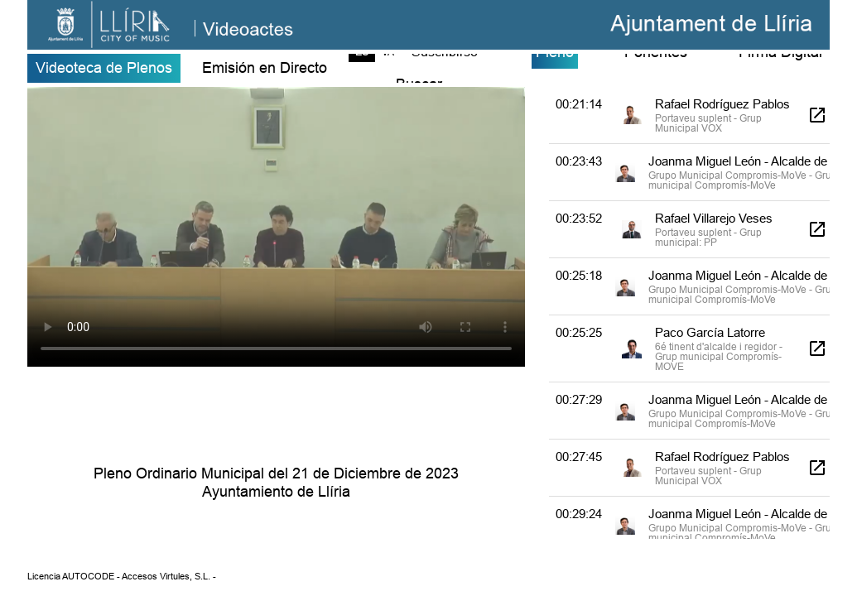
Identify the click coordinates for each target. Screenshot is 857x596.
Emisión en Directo (264, 67)
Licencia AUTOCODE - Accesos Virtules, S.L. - (121, 576)
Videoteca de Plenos (104, 67)
